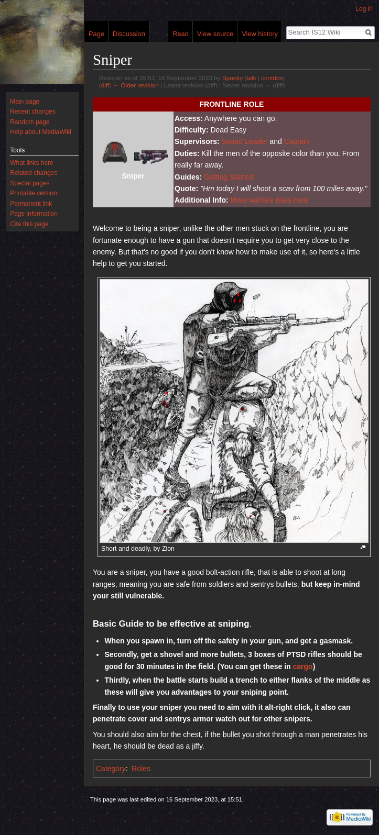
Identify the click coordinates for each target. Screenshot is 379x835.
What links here (31, 162)
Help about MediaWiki (40, 132)
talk (251, 77)
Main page (24, 101)
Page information (34, 213)
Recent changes (33, 111)
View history (260, 34)
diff (105, 85)
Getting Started (228, 177)
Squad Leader (244, 141)
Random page (29, 122)
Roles (141, 768)
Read (180, 34)
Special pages (29, 183)
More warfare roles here (270, 200)
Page (96, 34)
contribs (272, 77)
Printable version (33, 193)
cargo (303, 666)
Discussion (129, 34)
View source (215, 34)
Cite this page (29, 224)
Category (111, 768)
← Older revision (136, 85)
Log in (364, 9)
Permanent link (31, 203)
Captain (296, 141)
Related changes (33, 172)
